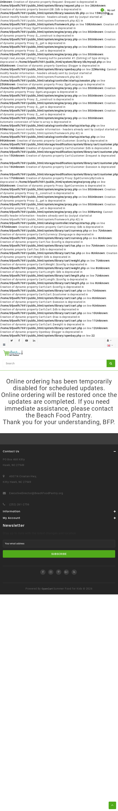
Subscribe (59, 553)
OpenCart (47, 588)
